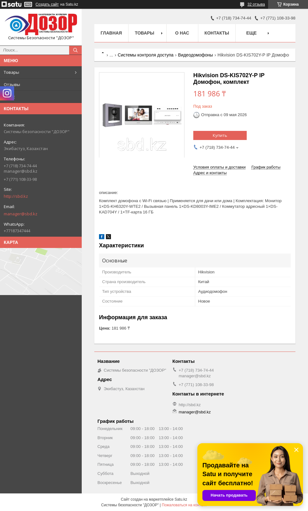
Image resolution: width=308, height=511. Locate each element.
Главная (111, 32)
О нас (9, 97)
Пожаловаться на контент (184, 505)
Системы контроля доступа (146, 54)
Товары (11, 72)
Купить (220, 135)
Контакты (217, 32)
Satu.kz (180, 499)
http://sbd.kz (16, 196)
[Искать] (75, 50)
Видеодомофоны (195, 54)
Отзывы (12, 84)
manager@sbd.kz (20, 214)
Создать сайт (47, 4)
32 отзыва (256, 4)
